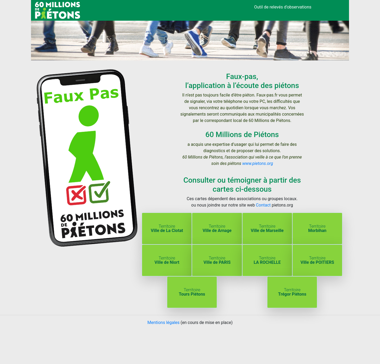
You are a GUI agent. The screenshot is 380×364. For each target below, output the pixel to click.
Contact (263, 205)
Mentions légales (163, 322)
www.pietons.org (257, 163)
